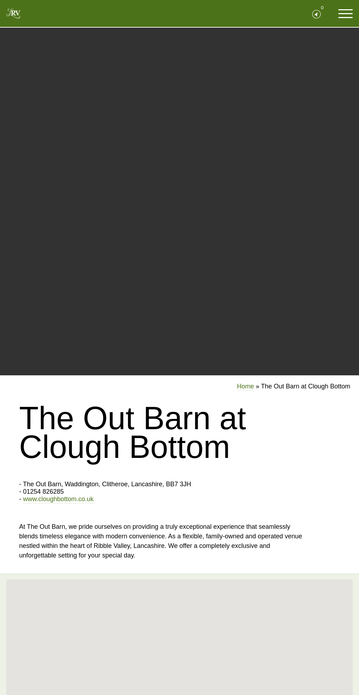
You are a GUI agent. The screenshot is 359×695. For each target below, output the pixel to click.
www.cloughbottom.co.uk (58, 499)
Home (245, 386)
